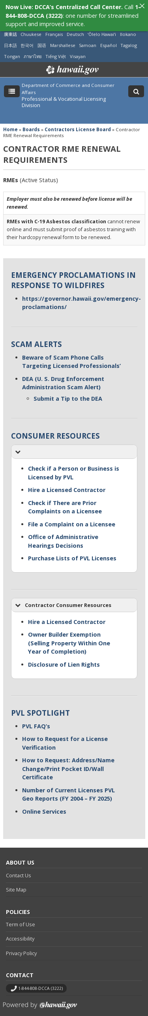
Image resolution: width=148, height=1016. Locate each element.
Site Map (16, 882)
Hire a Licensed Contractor (66, 482)
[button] (74, 444)
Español (108, 37)
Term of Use (20, 916)
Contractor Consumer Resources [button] (62, 597)
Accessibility (20, 931)
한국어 (27, 37)
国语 (41, 37)
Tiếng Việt (55, 48)
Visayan (78, 48)
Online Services (44, 803)
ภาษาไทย (32, 48)
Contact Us (18, 867)
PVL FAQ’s (36, 718)
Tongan (12, 48)
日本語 (10, 37)
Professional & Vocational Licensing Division (64, 94)
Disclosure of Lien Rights (64, 656)
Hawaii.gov (71, 62)
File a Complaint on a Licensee (71, 516)
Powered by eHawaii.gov (40, 1000)
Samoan (87, 37)
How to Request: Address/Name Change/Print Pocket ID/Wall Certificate (68, 761)
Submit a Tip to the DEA (68, 391)
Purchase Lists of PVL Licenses (72, 550)
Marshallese (62, 37)
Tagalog (128, 37)
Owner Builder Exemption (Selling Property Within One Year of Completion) (69, 635)
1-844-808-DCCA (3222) (40, 980)
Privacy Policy (21, 945)
